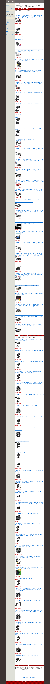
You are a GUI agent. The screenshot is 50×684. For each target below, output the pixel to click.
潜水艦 (7, 24)
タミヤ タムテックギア (9, 8)
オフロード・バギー (9, 16)
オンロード (7, 11)
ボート (7, 23)
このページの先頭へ (31, 677)
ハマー (7, 20)
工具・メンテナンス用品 (9, 34)
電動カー (7, 5)
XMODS (7, 7)
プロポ (7, 31)
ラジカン (7, 28)
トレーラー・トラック (9, 22)
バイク (7, 21)
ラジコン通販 (10, 1)
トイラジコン (8, 27)
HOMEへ (25, 677)
